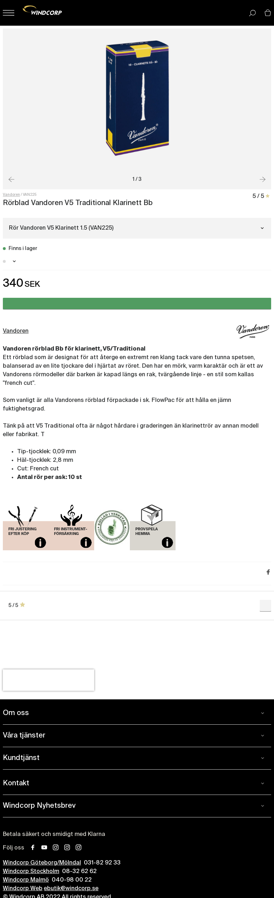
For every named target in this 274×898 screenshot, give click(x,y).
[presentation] (48, 680)
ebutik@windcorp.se (71, 889)
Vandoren (11, 195)
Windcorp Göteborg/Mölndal (42, 863)
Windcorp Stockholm (31, 871)
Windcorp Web (22, 889)
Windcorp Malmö (26, 880)
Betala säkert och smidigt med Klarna (54, 834)
